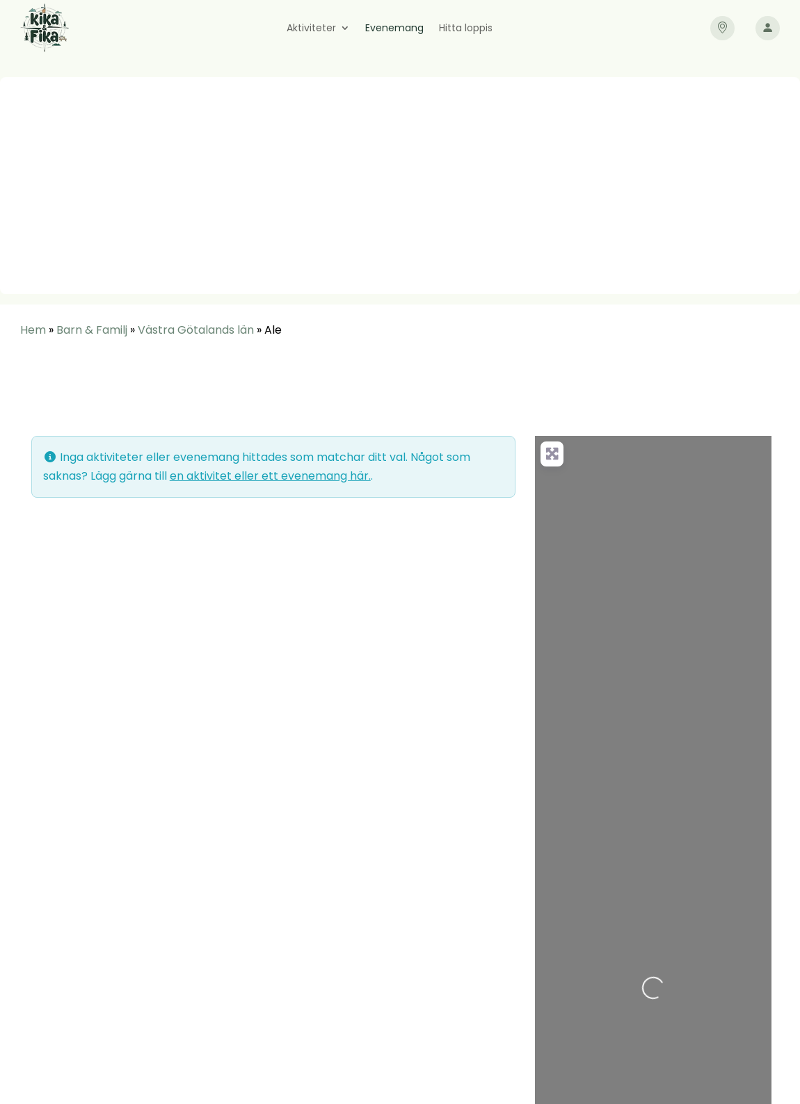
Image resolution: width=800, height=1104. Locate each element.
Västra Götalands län (196, 330)
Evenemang (394, 29)
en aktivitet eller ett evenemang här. (270, 476)
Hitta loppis (466, 29)
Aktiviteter (311, 29)
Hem (33, 330)
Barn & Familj (91, 330)
